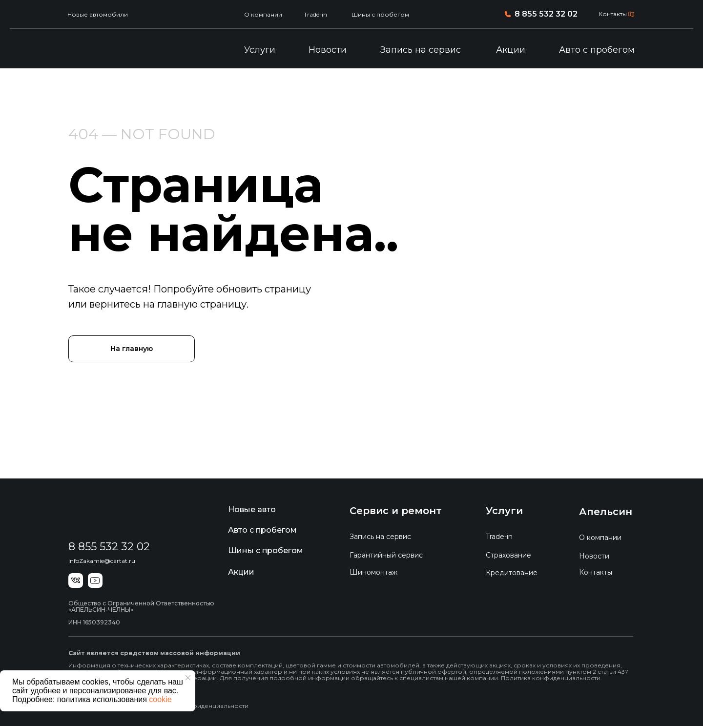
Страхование (508, 555)
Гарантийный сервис (386, 555)
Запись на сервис (420, 49)
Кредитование (512, 572)
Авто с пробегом (597, 49)
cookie (160, 699)
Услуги (259, 49)
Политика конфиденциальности (198, 705)
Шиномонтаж (373, 572)
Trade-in (315, 14)
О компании (263, 14)
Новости (328, 49)
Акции (510, 49)
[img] (118, 50)
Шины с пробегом (380, 14)
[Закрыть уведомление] (188, 678)
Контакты (613, 14)
